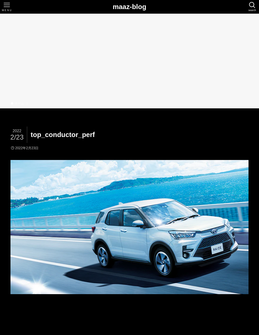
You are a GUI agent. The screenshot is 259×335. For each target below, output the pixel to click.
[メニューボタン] (7, 7)
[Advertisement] (129, 58)
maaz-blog (129, 6)
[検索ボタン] (252, 7)
